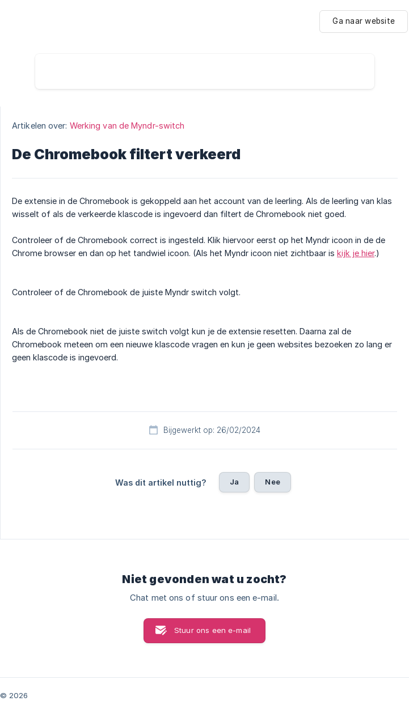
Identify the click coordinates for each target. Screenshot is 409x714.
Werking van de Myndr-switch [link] (127, 125)
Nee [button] (272, 481)
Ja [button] (234, 481)
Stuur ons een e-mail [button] (212, 630)
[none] (363, 21)
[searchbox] (204, 71)
